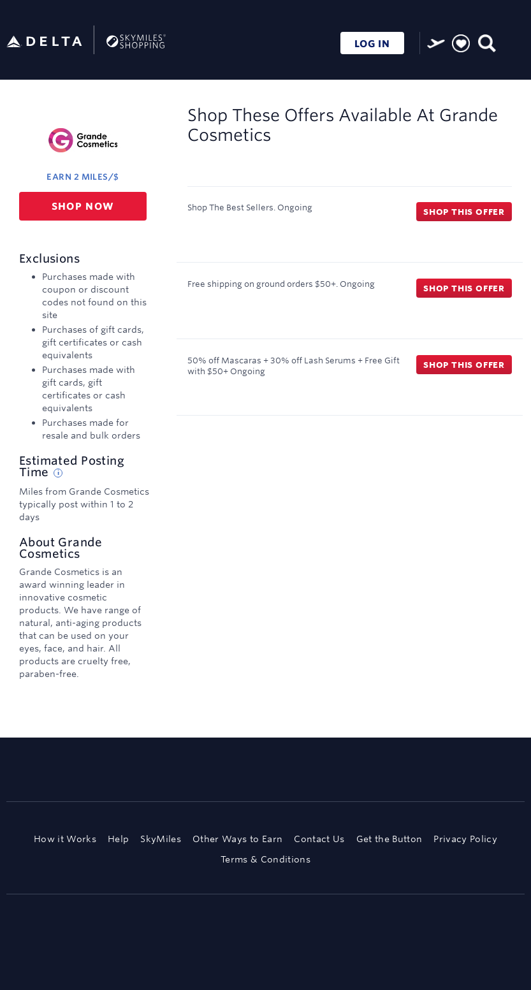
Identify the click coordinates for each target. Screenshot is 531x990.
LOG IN (372, 44)
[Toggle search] (486, 41)
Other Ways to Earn (237, 839)
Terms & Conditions (265, 859)
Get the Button (389, 839)
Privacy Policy (465, 839)
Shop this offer (464, 212)
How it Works (65, 839)
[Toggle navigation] (512, 41)
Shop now (83, 206)
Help (118, 839)
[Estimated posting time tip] (58, 473)
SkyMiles (160, 839)
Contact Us (319, 839)
